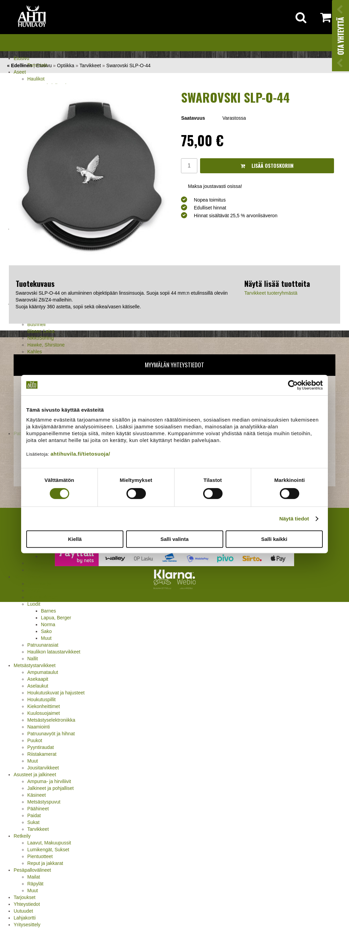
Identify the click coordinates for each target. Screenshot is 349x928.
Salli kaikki (274, 539)
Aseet (20, 72)
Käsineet (36, 795)
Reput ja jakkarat (45, 863)
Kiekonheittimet (43, 706)
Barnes (48, 611)
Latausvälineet (42, 597)
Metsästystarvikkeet (35, 665)
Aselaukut (37, 686)
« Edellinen (19, 65)
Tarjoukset (24, 897)
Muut (46, 638)
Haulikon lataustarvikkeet (53, 651)
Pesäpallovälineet (32, 870)
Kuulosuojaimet (43, 713)
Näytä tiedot (294, 518)
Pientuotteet (40, 856)
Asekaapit (37, 679)
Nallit (32, 658)
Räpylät (35, 883)
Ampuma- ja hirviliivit (49, 781)
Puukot (34, 740)
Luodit (33, 604)
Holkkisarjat (39, 583)
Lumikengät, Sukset (48, 849)
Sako (46, 631)
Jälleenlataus (28, 576)
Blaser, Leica (41, 331)
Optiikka (65, 65)
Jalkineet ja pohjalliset (50, 788)
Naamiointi (38, 727)
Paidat (34, 815)
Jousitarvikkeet (43, 767)
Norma (48, 624)
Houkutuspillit (41, 699)
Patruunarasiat (42, 645)
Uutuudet (23, 911)
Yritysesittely (27, 924)
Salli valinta (175, 539)
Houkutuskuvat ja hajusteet (56, 692)
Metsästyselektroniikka (51, 720)
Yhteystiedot (27, 904)
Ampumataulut (42, 672)
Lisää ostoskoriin (267, 165)
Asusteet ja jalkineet (35, 774)
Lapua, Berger (56, 617)
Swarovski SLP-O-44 (128, 65)
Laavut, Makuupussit (49, 842)
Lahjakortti (25, 917)
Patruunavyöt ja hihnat (51, 733)
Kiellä (74, 539)
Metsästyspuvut (43, 802)
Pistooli (35, 570)
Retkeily (22, 836)
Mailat (33, 877)
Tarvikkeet (38, 829)
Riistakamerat (42, 754)
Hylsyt (33, 590)
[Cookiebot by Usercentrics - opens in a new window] (293, 385)
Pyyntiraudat (40, 747)
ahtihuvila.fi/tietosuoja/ (80, 454)
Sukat (33, 822)
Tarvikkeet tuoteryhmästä (271, 293)
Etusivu (21, 58)
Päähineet (38, 808)
